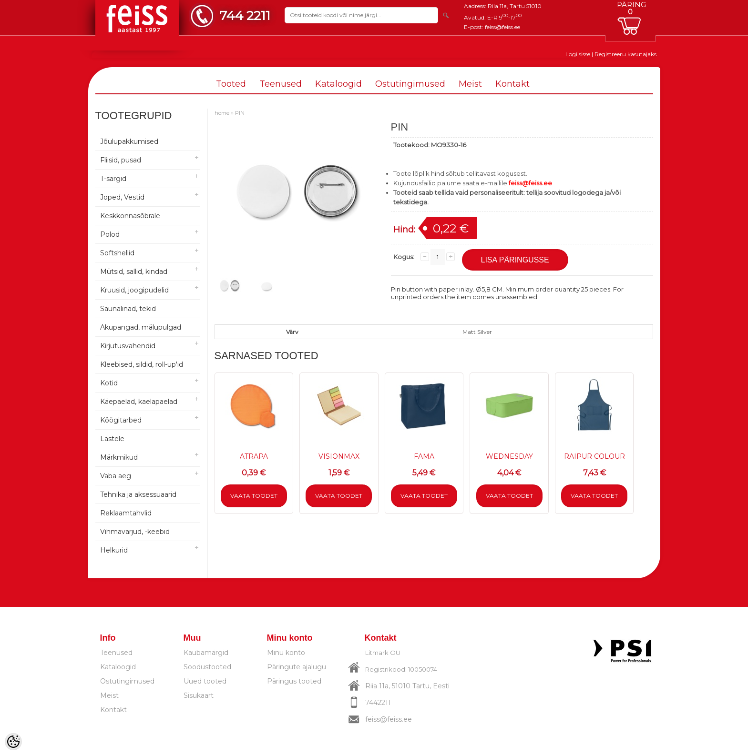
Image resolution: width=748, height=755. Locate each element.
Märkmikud (119, 457)
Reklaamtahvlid (126, 513)
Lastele (112, 438)
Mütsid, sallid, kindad (133, 271)
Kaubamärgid (206, 652)
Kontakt (512, 84)
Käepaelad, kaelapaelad (138, 401)
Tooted (231, 84)
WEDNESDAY (509, 456)
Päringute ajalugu (296, 667)
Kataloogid (338, 84)
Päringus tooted (294, 681)
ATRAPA (254, 456)
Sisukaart (199, 695)
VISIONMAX (338, 456)
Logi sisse (577, 54)
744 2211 (244, 15)
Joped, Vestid (122, 197)
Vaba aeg (115, 476)
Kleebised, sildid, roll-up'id (141, 364)
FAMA (424, 456)
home (222, 113)
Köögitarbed (121, 420)
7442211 (378, 702)
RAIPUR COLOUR (594, 456)
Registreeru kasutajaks (625, 54)
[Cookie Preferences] (13, 741)
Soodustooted (207, 667)
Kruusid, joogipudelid (134, 290)
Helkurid (114, 550)
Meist (470, 84)
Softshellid (117, 253)
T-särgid (113, 178)
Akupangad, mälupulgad (140, 327)
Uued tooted (205, 681)
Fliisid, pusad (120, 160)
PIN (240, 113)
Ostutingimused (410, 84)
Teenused (280, 84)
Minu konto (286, 652)
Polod (110, 234)
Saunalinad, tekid (128, 308)
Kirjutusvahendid (127, 346)
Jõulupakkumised (129, 141)
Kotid (109, 383)
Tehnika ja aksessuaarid (138, 494)
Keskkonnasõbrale (130, 215)
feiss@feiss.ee (502, 26)
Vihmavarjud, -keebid (135, 531)
